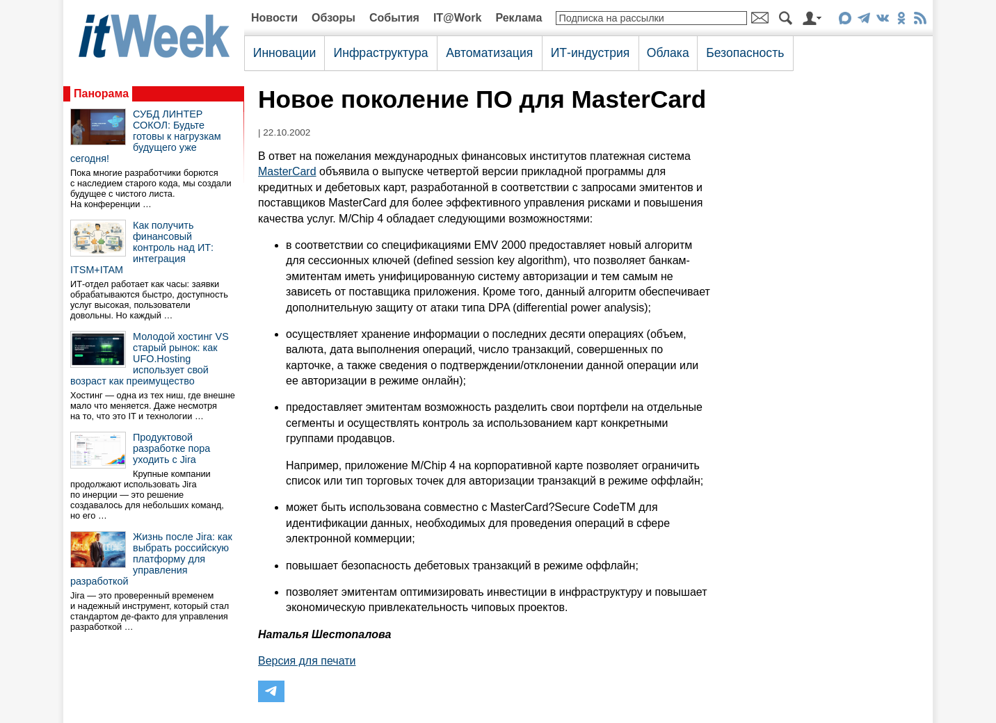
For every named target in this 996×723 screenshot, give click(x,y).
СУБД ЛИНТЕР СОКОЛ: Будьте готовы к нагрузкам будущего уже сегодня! (145, 136)
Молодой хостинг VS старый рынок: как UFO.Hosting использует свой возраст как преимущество (149, 359)
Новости (274, 18)
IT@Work (457, 18)
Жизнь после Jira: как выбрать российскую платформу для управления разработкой (151, 559)
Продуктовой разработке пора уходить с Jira (171, 448)
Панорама (101, 93)
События (394, 18)
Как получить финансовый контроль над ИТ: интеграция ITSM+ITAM (142, 247)
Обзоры (333, 18)
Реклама (518, 18)
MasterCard (287, 171)
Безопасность (745, 53)
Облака (668, 53)
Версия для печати (306, 661)
